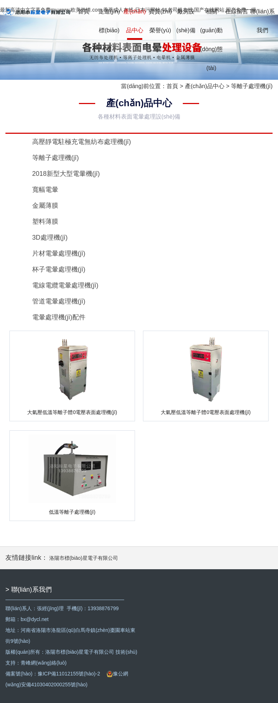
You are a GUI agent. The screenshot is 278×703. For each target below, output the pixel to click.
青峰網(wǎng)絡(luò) (44, 663)
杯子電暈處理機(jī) (58, 269)
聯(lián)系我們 (262, 20)
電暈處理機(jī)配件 (58, 317)
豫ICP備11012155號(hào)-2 (69, 674)
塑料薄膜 (45, 221)
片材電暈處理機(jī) (58, 253)
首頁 (83, 11)
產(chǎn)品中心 (134, 20)
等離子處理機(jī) (252, 86)
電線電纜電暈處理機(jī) (65, 285)
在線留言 (236, 11)
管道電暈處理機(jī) (58, 301)
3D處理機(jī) (50, 237)
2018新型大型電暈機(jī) (66, 173)
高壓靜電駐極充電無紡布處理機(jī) (81, 141)
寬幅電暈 (45, 189)
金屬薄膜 (45, 205)
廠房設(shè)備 (185, 20)
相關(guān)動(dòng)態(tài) (211, 39)
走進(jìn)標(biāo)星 (109, 30)
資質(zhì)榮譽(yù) (160, 20)
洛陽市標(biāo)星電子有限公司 (83, 558)
